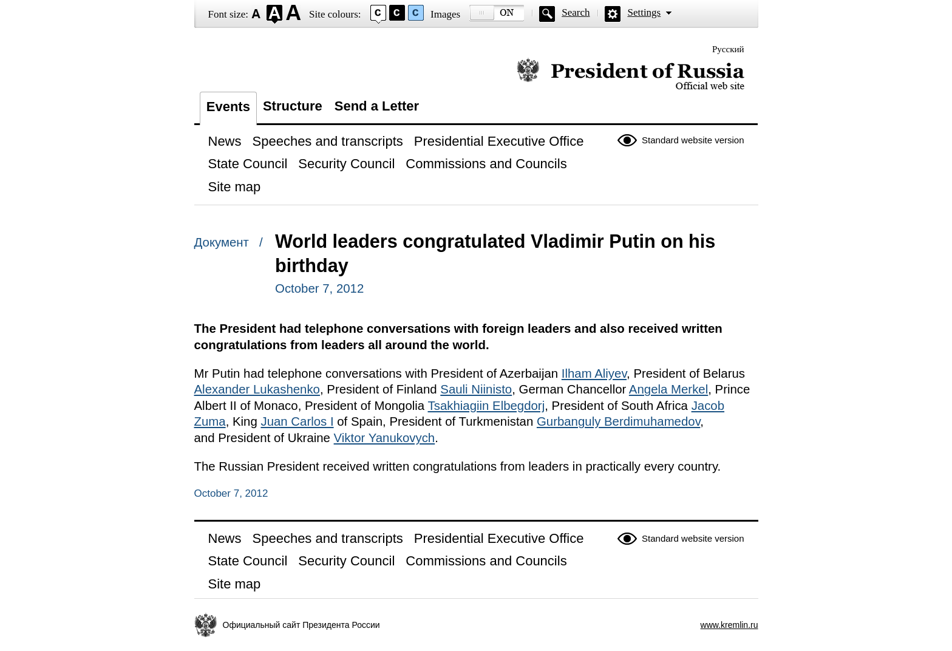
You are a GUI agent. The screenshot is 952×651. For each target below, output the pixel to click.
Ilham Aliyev (594, 373)
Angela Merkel (668, 389)
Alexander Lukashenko (257, 389)
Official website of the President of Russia (630, 74)
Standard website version (693, 140)
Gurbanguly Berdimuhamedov (618, 421)
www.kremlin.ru (729, 625)
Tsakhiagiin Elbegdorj (486, 405)
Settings (644, 12)
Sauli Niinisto (476, 389)
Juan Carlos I (296, 421)
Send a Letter (377, 106)
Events (228, 106)
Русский (728, 49)
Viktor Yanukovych (384, 438)
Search (576, 12)
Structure (292, 106)
